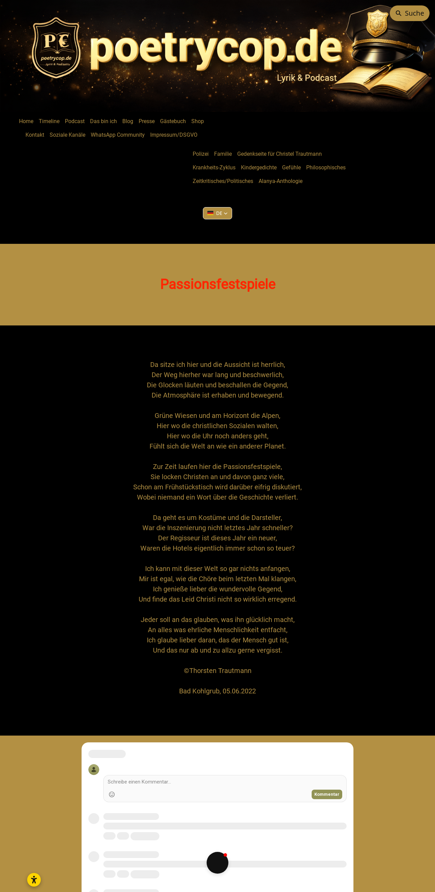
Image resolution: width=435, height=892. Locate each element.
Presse (147, 121)
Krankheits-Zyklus (214, 167)
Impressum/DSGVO (173, 135)
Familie (223, 154)
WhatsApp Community (118, 135)
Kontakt (34, 135)
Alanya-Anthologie (280, 181)
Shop (197, 121)
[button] (217, 213)
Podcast (75, 121)
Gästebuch (173, 121)
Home (26, 121)
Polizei (201, 154)
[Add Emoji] (112, 794)
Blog (127, 121)
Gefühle (291, 167)
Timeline (49, 121)
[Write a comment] (225, 783)
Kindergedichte (259, 167)
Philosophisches (326, 167)
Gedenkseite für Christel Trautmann (279, 154)
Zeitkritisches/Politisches (223, 181)
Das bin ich (103, 121)
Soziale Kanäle (67, 135)
